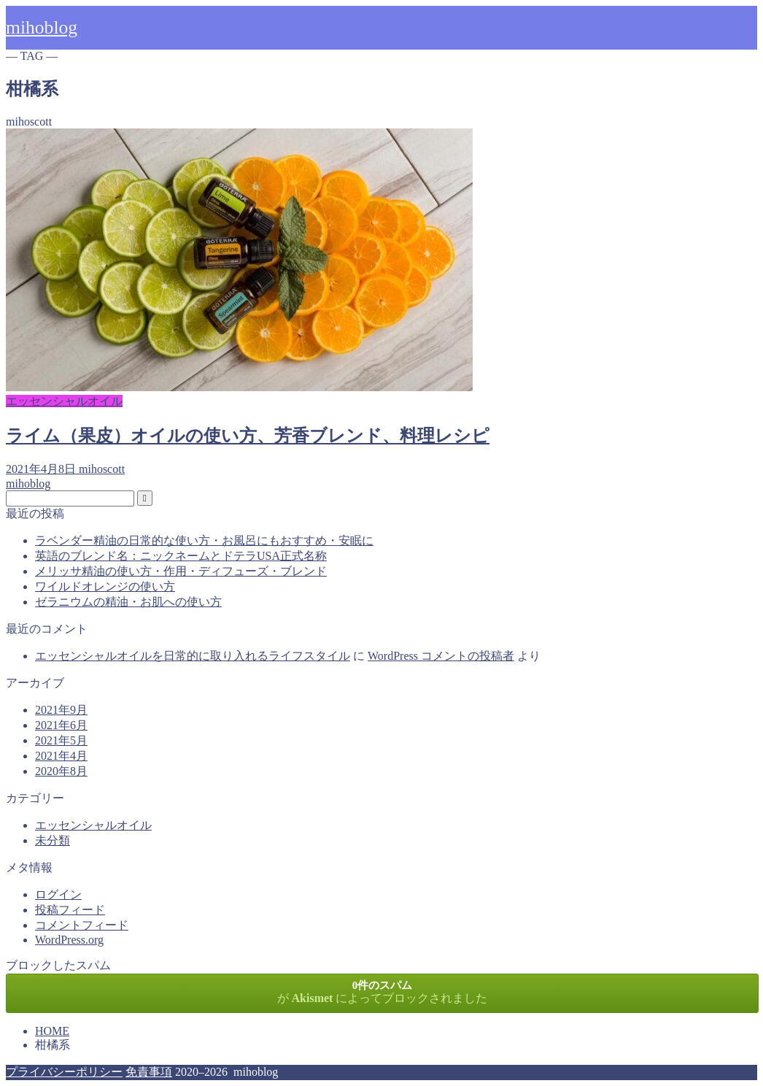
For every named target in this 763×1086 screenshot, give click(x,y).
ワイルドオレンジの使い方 (105, 586)
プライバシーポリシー (64, 1072)
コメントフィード (81, 925)
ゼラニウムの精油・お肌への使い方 (128, 602)
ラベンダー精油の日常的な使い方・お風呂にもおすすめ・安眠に (204, 540)
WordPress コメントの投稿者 (441, 656)
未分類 (52, 840)
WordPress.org (69, 939)
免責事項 (148, 1072)
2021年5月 (61, 740)
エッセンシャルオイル (93, 825)
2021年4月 (61, 756)
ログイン (58, 894)
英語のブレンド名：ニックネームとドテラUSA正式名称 (181, 556)
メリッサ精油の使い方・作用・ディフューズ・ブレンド (181, 571)
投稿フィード (70, 910)
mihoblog (41, 27)
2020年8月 (61, 771)
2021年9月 (61, 710)
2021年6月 (61, 725)
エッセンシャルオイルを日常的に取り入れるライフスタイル (192, 656)
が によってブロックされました (382, 991)
